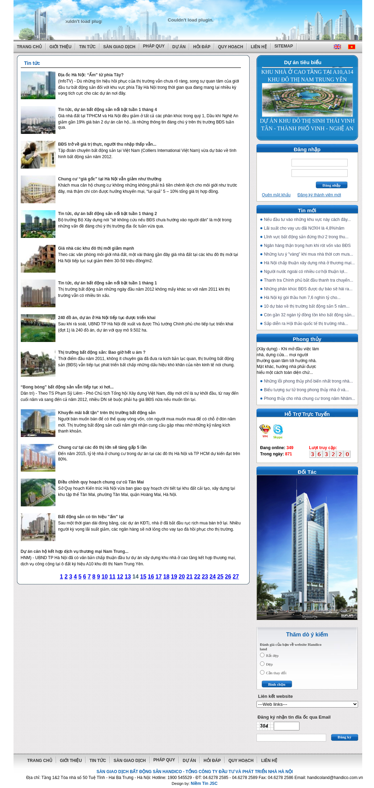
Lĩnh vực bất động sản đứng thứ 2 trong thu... (306, 236)
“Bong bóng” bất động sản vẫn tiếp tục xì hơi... (67, 387)
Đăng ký (344, 737)
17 (159, 577)
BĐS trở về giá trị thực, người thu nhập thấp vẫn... (107, 144)
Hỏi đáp (201, 46)
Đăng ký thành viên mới (319, 194)
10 (105, 577)
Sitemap (284, 46)
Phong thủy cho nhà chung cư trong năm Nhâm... (309, 398)
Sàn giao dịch (119, 46)
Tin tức (87, 46)
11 (112, 577)
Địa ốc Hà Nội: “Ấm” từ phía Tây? (91, 74)
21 (189, 577)
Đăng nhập (331, 185)
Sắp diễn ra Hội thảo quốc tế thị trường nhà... (306, 323)
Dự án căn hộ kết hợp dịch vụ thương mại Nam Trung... (75, 551)
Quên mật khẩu (276, 194)
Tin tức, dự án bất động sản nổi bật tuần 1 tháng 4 (107, 109)
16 (151, 577)
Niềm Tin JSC (204, 783)
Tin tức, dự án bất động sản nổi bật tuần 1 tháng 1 (107, 283)
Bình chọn (277, 684)
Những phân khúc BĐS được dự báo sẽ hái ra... (308, 288)
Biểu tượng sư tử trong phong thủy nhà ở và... (306, 389)
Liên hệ (259, 46)
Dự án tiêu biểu (303, 62)
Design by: (195, 783)
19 (174, 577)
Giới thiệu (60, 46)
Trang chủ (29, 46)
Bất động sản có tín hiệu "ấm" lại (91, 516)
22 (197, 577)
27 (236, 577)
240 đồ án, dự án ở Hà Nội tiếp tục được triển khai (107, 317)
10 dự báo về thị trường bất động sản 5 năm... (307, 306)
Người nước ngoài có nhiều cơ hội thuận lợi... (306, 271)
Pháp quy (154, 46)
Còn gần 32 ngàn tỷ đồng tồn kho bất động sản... (309, 314)
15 (143, 577)
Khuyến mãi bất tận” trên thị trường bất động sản (107, 412)
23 (205, 577)
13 (128, 577)
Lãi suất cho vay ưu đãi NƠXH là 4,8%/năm (304, 228)
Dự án (178, 46)
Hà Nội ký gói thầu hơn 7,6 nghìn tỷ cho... (302, 297)
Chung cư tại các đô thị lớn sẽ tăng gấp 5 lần (102, 447)
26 (228, 577)
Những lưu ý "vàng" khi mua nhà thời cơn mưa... (308, 254)
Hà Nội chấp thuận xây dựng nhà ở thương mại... (309, 262)
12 (120, 577)
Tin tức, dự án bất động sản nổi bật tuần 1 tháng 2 (107, 213)
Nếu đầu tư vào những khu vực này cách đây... (307, 219)
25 (220, 577)
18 (166, 577)
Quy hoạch (230, 46)
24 (213, 577)
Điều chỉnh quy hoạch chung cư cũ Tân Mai (101, 482)
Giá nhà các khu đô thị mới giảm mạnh (96, 248)
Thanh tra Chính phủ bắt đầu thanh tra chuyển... (308, 280)
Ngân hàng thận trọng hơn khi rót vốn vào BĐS (307, 245)
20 (182, 577)
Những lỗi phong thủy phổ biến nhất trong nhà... (308, 381)
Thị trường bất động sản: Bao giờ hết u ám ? (102, 352)
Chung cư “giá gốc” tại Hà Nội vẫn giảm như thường (110, 179)
